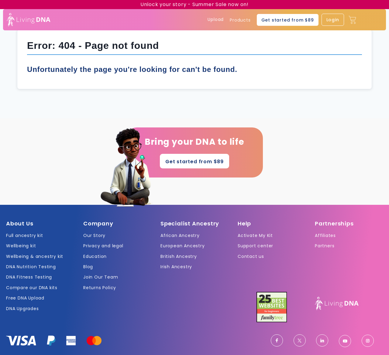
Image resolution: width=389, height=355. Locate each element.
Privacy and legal (103, 246)
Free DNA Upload (25, 298)
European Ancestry (182, 246)
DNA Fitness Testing (29, 277)
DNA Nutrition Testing (31, 267)
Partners (324, 246)
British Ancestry (178, 256)
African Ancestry (180, 235)
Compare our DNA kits (31, 288)
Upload (216, 19)
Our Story (94, 235)
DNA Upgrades (22, 309)
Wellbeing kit (21, 246)
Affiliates (325, 235)
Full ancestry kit (24, 235)
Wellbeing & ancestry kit (34, 256)
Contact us (251, 256)
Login (332, 20)
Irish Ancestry (176, 267)
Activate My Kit (255, 235)
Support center (255, 246)
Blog (88, 267)
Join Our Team (100, 277)
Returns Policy (99, 288)
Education (95, 256)
